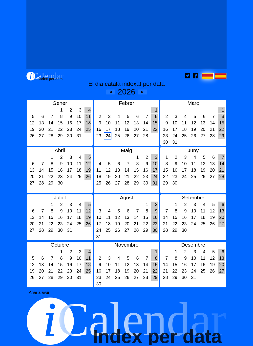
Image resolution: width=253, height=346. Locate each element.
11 (88, 116)
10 (78, 116)
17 (78, 122)
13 (41, 122)
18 (88, 122)
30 (69, 135)
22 (60, 129)
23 (69, 129)
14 (50, 122)
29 (60, 135)
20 (41, 129)
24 (78, 129)
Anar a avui (39, 292)
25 (88, 129)
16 (69, 122)
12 (31, 122)
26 (31, 135)
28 (50, 135)
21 (50, 129)
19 (31, 129)
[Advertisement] (126, 34)
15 (60, 122)
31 (78, 135)
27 (41, 135)
